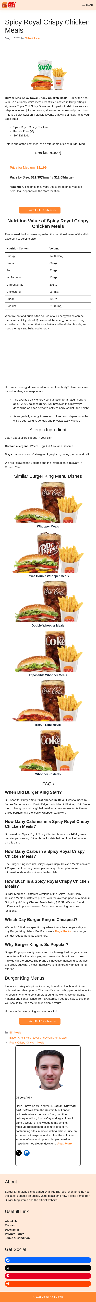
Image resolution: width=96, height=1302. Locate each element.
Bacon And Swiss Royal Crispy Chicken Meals (38, 1037)
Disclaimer (12, 1229)
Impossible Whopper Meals (48, 651)
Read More (64, 1143)
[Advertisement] (48, 358)
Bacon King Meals (48, 700)
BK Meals (15, 1032)
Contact (10, 1225)
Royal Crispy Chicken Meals (26, 1042)
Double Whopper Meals (48, 601)
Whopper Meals (48, 502)
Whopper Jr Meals (48, 750)
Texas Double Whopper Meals (48, 552)
